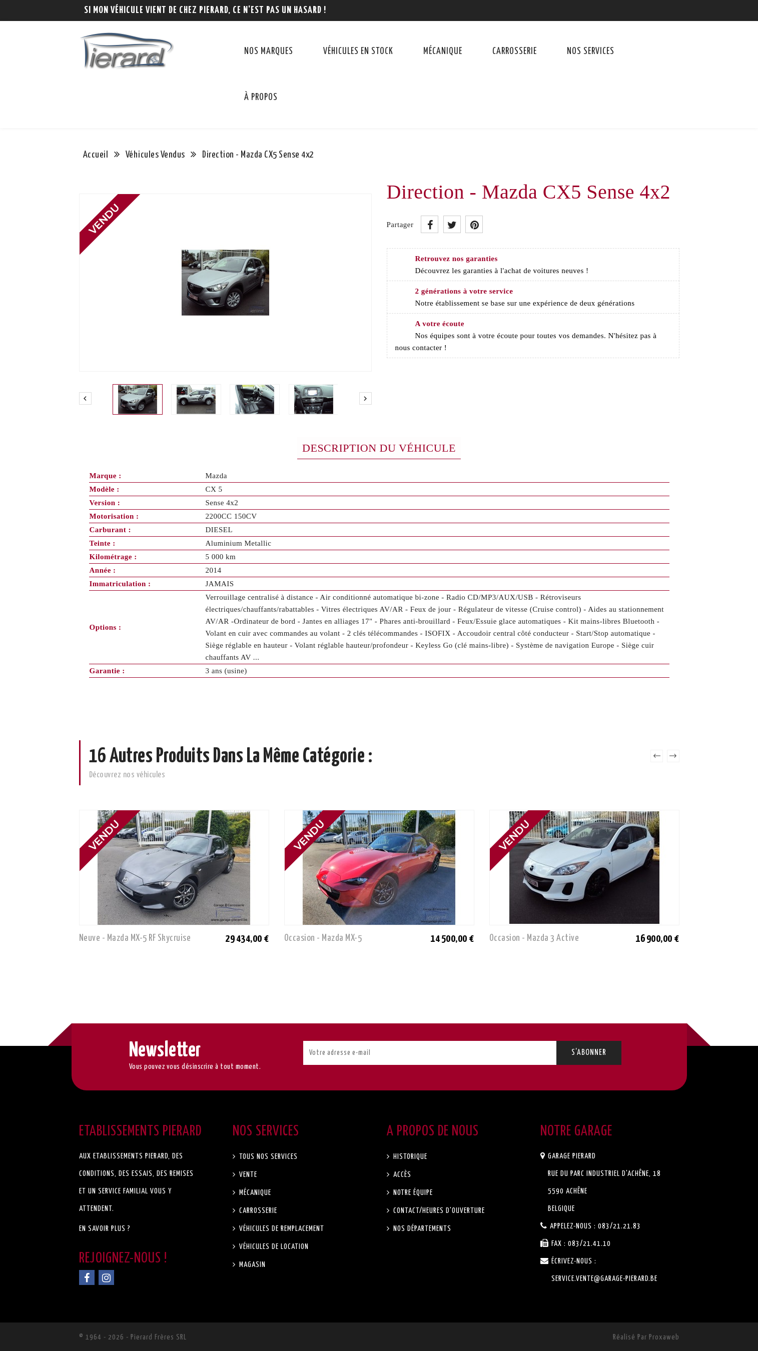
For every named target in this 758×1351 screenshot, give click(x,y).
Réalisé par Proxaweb (646, 1337)
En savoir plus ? (105, 1228)
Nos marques (268, 51)
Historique (409, 1156)
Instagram (106, 1277)
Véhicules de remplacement (280, 1228)
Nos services (590, 51)
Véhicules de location (273, 1246)
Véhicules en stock (358, 51)
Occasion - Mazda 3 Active (534, 938)
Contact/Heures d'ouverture (438, 1210)
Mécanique (442, 51)
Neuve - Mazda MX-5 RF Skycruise (135, 938)
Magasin (251, 1264)
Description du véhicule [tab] (379, 448)
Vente (247, 1174)
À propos (261, 97)
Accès (401, 1174)
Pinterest (474, 224)
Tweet (452, 224)
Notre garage (576, 1131)
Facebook (87, 1277)
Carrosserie (514, 51)
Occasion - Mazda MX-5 (323, 938)
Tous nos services (267, 1156)
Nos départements (421, 1228)
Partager (429, 224)
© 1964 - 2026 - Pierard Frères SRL (133, 1337)
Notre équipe (412, 1192)
